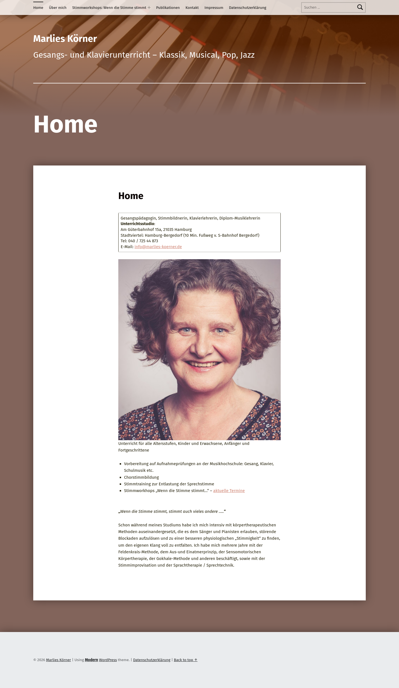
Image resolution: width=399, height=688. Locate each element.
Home (38, 7)
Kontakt (192, 7)
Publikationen (168, 7)
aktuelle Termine (229, 490)
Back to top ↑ (185, 660)
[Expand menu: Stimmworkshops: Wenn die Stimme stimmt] (149, 7)
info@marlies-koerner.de (158, 246)
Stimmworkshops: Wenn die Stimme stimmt (109, 7)
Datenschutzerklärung (247, 7)
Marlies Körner (58, 660)
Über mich (57, 7)
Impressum (213, 7)
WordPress (108, 660)
